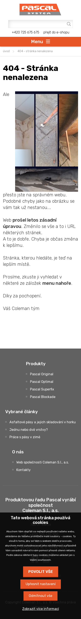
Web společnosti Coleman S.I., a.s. (42, 462)
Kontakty (23, 470)
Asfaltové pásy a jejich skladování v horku (42, 422)
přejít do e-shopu (56, 32)
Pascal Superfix (42, 389)
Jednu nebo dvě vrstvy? (28, 430)
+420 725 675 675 (25, 32)
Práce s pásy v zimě (24, 437)
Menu (37, 41)
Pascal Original (41, 374)
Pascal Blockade (42, 397)
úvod (6, 51)
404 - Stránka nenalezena (35, 51)
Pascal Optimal (41, 382)
